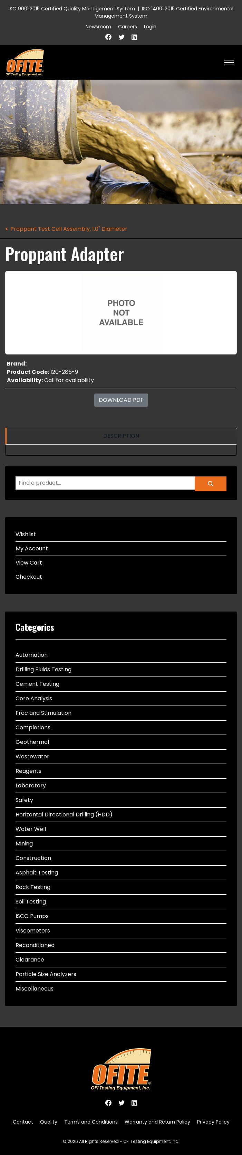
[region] (121, 436)
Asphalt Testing (37, 873)
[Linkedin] (134, 37)
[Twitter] (121, 37)
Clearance (30, 960)
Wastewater (32, 756)
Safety (24, 800)
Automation (32, 655)
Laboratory (31, 785)
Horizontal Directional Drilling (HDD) (64, 814)
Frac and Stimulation (43, 713)
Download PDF (121, 400)
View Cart (29, 563)
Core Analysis (34, 698)
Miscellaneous (35, 989)
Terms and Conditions (91, 1121)
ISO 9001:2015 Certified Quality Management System (72, 8)
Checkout (29, 577)
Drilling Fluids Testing (43, 669)
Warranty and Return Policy (157, 1121)
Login (150, 26)
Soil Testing (31, 902)
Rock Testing (33, 887)
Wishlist (26, 534)
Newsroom (98, 26)
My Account (32, 548)
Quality (48, 1121)
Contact (23, 1121)
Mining (24, 844)
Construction (33, 858)
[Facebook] (108, 37)
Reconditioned (35, 945)
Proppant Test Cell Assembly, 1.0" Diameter (68, 229)
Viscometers (33, 931)
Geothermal (32, 742)
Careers (127, 26)
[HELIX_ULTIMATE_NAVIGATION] (229, 62)
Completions (33, 727)
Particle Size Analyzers (46, 974)
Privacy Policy (213, 1121)
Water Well (31, 829)
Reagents (28, 771)
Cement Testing (37, 684)
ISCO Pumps (32, 916)
